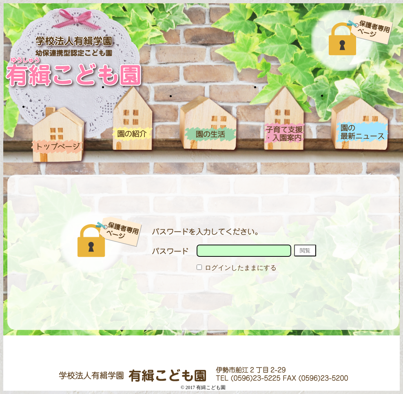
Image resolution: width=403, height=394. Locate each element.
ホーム (59, 134)
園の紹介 (133, 119)
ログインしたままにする (237, 267)
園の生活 (209, 123)
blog (361, 123)
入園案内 (285, 119)
